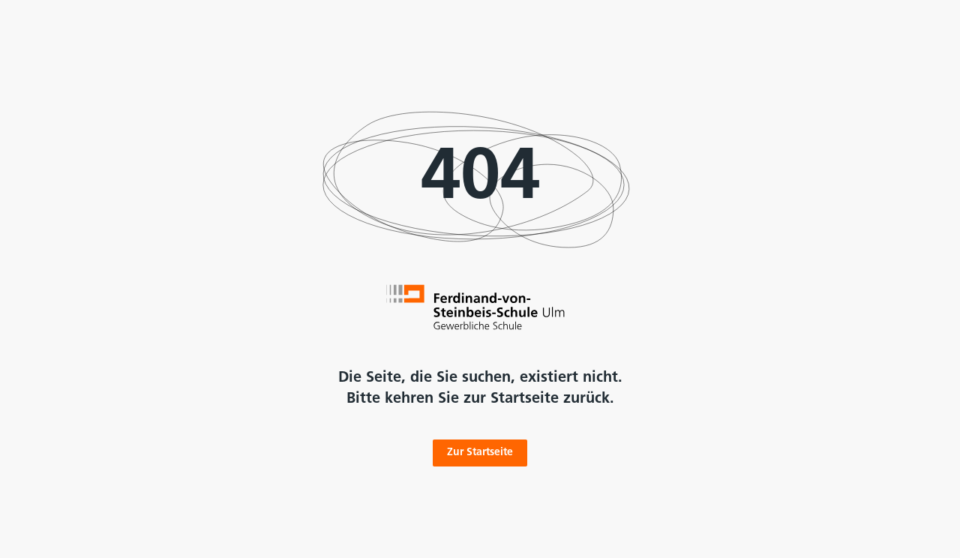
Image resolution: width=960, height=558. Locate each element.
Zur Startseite (480, 452)
